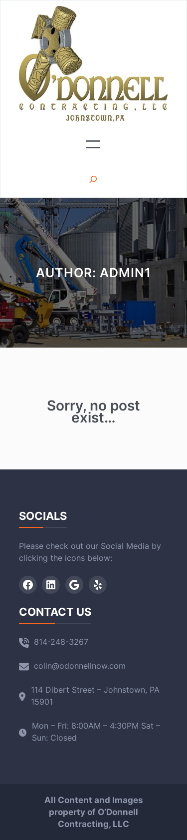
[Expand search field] (93, 179)
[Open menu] (93, 144)
